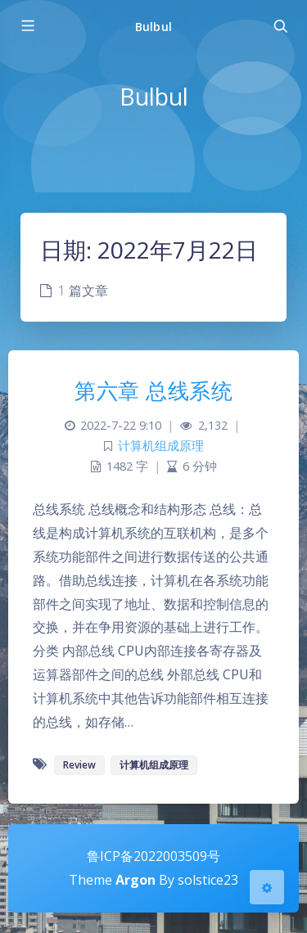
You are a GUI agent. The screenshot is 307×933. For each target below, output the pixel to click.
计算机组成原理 (161, 445)
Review (79, 765)
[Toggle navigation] (280, 26)
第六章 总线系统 (153, 390)
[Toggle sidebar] (27, 26)
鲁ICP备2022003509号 (153, 856)
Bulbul (153, 26)
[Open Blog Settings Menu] (267, 887)
